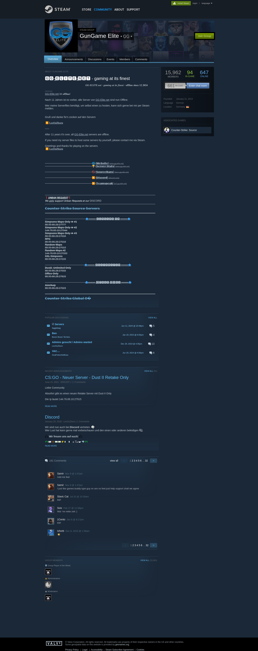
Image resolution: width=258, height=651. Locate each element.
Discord (52, 417)
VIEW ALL (152, 318)
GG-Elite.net (52, 93)
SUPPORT (133, 9)
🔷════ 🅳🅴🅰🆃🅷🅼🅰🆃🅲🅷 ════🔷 (107, 264)
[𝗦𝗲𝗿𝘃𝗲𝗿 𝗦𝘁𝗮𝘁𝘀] (105, 166)
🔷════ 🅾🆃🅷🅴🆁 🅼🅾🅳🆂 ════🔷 (108, 282)
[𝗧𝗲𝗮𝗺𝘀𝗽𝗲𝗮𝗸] (104, 183)
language (206, 3)
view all (114, 460)
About (119, 9)
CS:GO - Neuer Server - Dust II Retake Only (87, 377)
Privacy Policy (72, 649)
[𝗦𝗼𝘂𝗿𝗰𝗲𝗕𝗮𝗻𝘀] (105, 171)
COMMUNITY (103, 9)
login (195, 3)
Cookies (140, 649)
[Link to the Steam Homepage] (60, 12)
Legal (84, 649)
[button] (101, 326)
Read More (51, 406)
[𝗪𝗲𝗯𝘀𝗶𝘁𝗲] (102, 163)
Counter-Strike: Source (184, 130)
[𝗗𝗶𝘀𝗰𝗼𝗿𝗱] (102, 177)
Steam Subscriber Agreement (120, 649)
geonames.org (122, 644)
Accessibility (96, 649)
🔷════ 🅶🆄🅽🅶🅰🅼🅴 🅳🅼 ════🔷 (107, 218)
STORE (86, 9)
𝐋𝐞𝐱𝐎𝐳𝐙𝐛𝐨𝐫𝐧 (56, 122)
